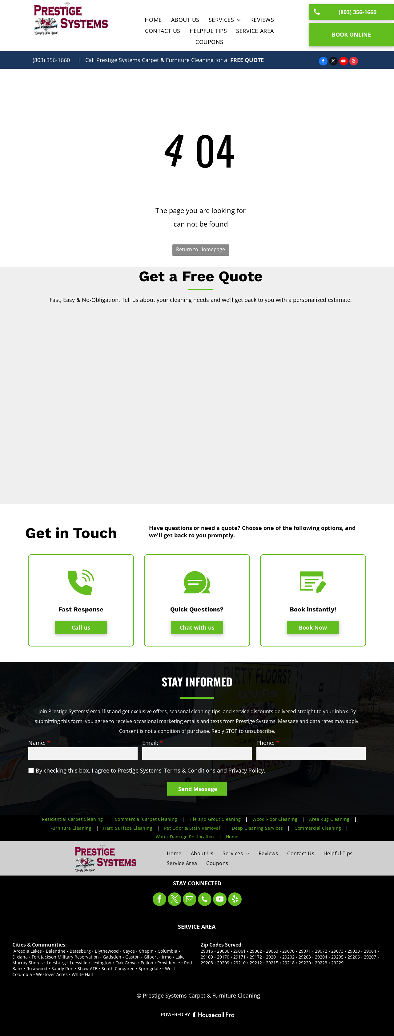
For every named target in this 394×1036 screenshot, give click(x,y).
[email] (189, 899)
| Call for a (152, 60)
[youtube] (343, 62)
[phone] (204, 899)
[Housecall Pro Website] (214, 1016)
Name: (37, 742)
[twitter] (333, 62)
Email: (150, 742)
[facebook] (323, 62)
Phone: (265, 742)
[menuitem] (153, 19)
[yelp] (353, 62)
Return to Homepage (200, 249)
